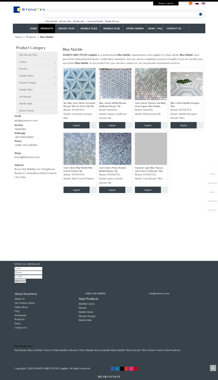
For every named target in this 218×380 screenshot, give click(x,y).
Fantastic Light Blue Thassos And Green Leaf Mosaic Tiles (149, 169)
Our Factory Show (24, 303)
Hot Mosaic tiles (23, 350)
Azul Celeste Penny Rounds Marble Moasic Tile (112, 169)
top (213, 368)
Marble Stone (86, 312)
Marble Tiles (124, 350)
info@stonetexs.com (26, 121)
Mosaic (83, 308)
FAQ (16, 311)
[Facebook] (113, 369)
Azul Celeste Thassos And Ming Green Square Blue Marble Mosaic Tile (150, 105)
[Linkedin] (117, 369)
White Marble (60, 350)
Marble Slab (85, 320)
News (17, 324)
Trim (81, 350)
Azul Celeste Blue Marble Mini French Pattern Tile (78, 169)
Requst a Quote (165, 3)
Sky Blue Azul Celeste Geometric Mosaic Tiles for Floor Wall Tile (80, 105)
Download (20, 316)
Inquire (72, 125)
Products (19, 320)
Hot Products (173, 350)
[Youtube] (127, 369)
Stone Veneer (156, 350)
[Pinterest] (136, 369)
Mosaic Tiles (140, 350)
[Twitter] (122, 369)
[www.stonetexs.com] (155, 298)
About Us (19, 299)
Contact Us (20, 328)
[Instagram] (131, 369)
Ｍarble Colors (87, 304)
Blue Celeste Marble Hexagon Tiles (185, 105)
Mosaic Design (87, 316)
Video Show (21, 307)
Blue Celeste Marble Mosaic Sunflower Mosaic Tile (112, 105)
